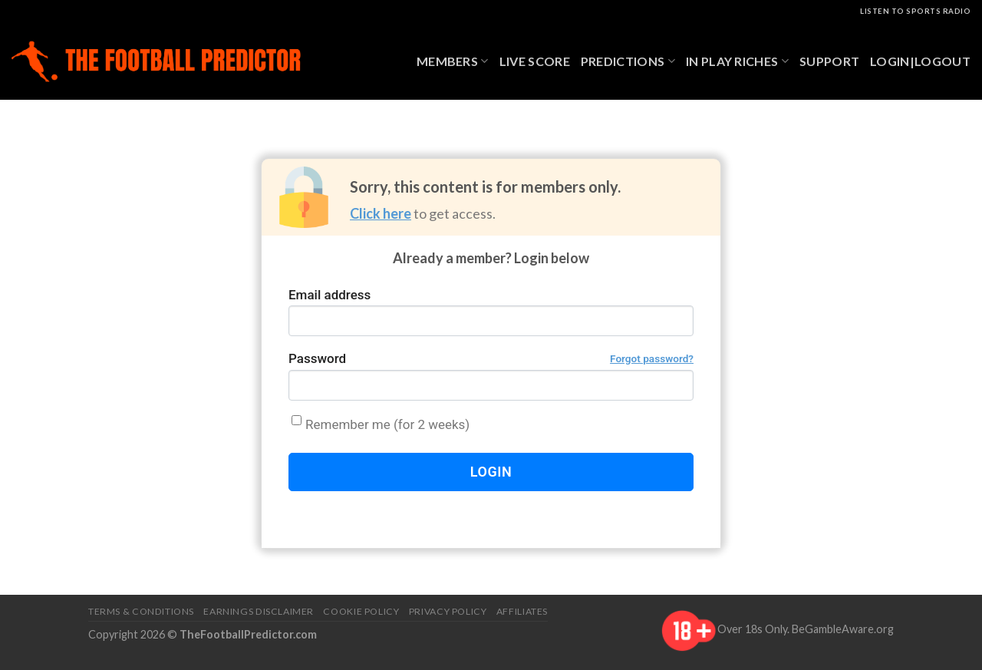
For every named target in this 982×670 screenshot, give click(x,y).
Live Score (534, 61)
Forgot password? (652, 358)
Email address (329, 294)
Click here (380, 213)
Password (491, 359)
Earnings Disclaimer (258, 611)
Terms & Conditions (141, 611)
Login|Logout (920, 61)
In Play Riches (737, 61)
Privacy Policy (448, 611)
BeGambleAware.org (843, 628)
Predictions (628, 61)
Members (453, 61)
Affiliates (522, 611)
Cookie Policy (361, 611)
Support (829, 61)
